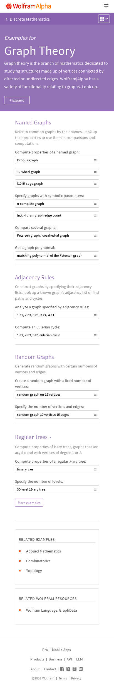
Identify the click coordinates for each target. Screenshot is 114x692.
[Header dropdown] (106, 6)
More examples (29, 502)
